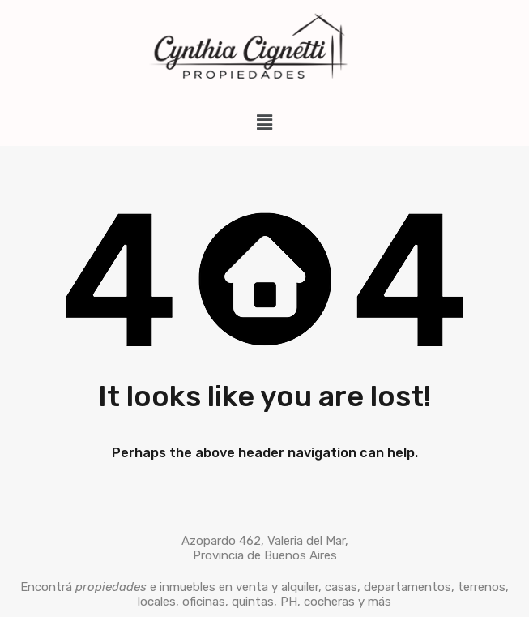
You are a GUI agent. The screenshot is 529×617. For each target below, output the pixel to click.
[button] (264, 122)
